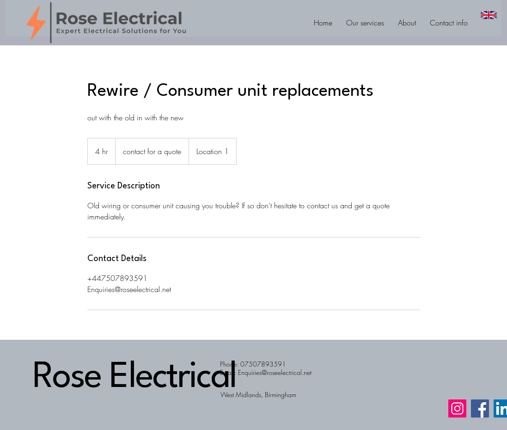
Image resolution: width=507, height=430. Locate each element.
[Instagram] (457, 408)
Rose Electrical (134, 378)
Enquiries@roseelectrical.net (275, 372)
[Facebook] (480, 408)
